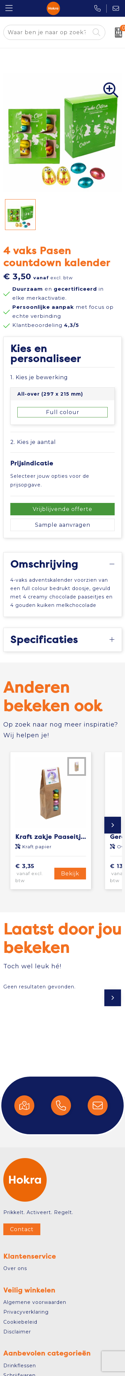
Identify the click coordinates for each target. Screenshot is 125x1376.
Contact (22, 1229)
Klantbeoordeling (45, 325)
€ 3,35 (34, 873)
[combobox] (46, 32)
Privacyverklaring (26, 1312)
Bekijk (70, 873)
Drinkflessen (19, 1366)
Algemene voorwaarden (34, 1302)
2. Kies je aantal (33, 442)
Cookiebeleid (20, 1322)
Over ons (15, 1268)
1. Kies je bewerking (39, 377)
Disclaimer (17, 1332)
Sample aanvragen (62, 525)
